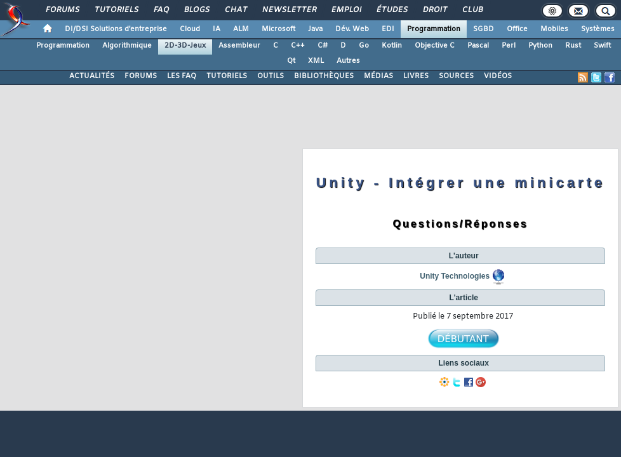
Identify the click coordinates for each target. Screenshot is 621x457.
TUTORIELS (226, 76)
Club (471, 10)
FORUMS (140, 76)
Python (540, 45)
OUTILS (270, 76)
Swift (602, 45)
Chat (235, 10)
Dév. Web (352, 29)
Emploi (346, 10)
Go (364, 45)
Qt (291, 60)
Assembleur (239, 45)
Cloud (190, 29)
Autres (348, 60)
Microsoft (278, 29)
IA (216, 29)
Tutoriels (116, 10)
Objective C (435, 45)
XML (316, 60)
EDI (388, 29)
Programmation (433, 29)
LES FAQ (181, 76)
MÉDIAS (378, 76)
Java (315, 29)
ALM (241, 29)
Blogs (196, 10)
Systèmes (598, 29)
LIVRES (416, 76)
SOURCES (456, 76)
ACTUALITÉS (91, 76)
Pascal (478, 45)
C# (322, 45)
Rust (573, 45)
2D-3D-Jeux (185, 45)
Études (391, 10)
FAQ (161, 10)
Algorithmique (127, 45)
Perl (509, 45)
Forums (62, 10)
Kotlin (392, 45)
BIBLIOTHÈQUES (324, 76)
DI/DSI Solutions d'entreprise (116, 29)
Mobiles (554, 29)
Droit (434, 10)
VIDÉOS (498, 76)
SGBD (483, 29)
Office (517, 29)
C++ (298, 45)
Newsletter (288, 10)
